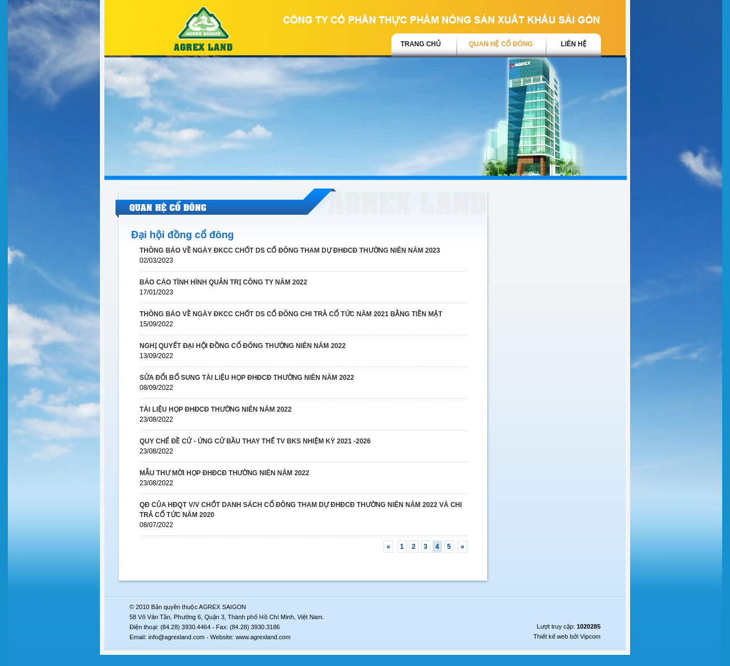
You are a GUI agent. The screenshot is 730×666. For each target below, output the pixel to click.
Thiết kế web (551, 636)
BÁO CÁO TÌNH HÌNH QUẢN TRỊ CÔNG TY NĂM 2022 (223, 282)
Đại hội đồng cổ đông (182, 234)
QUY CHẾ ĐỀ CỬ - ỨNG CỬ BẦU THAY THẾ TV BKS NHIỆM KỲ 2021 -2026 (255, 441)
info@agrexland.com (176, 637)
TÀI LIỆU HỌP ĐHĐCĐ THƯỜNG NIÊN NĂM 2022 (215, 409)
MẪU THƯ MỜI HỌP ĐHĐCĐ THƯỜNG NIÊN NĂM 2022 (224, 473)
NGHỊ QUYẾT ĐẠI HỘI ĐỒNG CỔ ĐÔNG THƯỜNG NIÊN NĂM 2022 (242, 346)
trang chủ (421, 44)
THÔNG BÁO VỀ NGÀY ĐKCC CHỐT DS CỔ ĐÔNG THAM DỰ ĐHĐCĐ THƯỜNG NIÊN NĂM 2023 (290, 250)
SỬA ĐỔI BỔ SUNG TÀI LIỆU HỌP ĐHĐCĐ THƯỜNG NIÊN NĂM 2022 (247, 378)
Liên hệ (574, 44)
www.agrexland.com (263, 637)
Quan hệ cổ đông (501, 44)
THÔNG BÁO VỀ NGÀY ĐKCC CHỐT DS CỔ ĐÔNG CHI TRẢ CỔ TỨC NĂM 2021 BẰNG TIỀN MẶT (291, 314)
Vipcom (590, 636)
